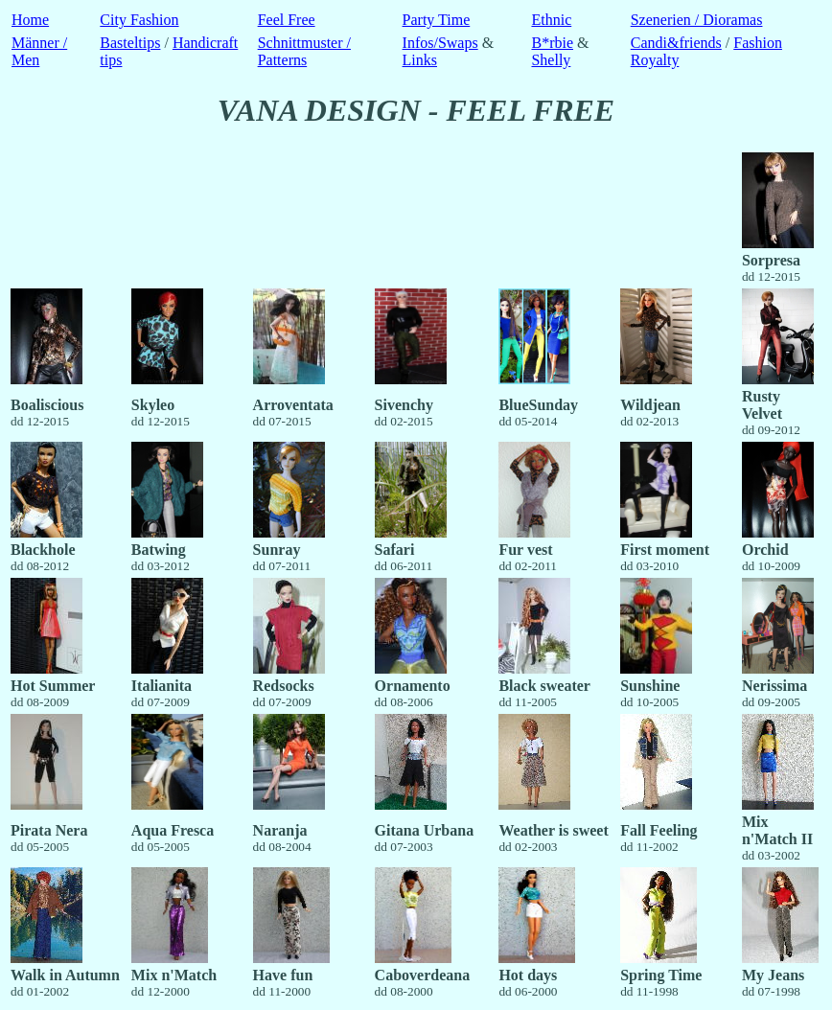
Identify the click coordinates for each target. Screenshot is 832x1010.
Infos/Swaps (440, 42)
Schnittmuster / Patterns (304, 51)
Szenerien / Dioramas (697, 19)
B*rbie (552, 42)
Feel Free (286, 19)
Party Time (437, 19)
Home (30, 19)
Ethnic (551, 19)
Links (420, 60)
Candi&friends (676, 42)
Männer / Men (39, 51)
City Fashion (139, 19)
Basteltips (130, 42)
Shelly (550, 60)
